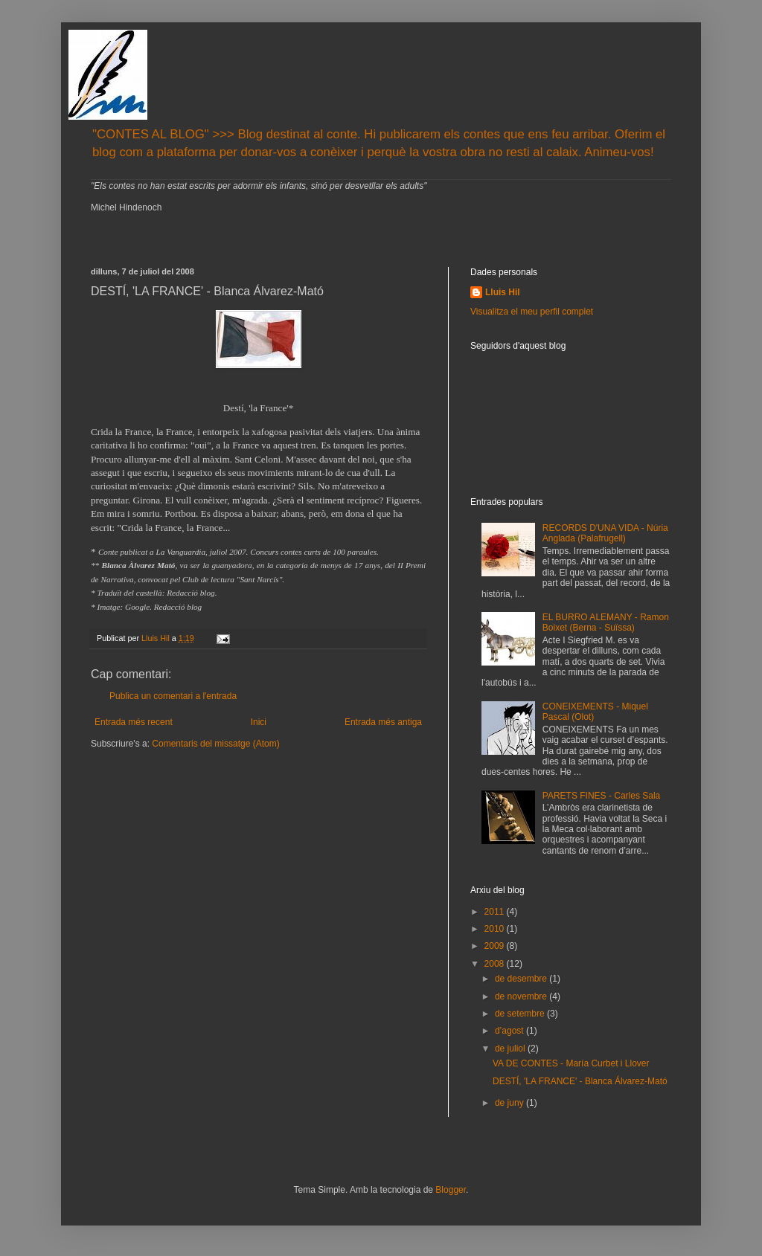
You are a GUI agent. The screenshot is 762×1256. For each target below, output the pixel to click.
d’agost (510, 1030)
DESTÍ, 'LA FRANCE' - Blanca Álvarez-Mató (580, 1081)
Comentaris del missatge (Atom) (215, 743)
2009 (495, 946)
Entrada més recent (134, 722)
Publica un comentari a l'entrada (173, 696)
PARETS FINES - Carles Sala (601, 795)
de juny (510, 1103)
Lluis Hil (502, 292)
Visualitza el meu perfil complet (531, 311)
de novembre (522, 996)
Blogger (450, 1190)
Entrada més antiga (383, 722)
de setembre (521, 1013)
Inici (258, 722)
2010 (495, 929)
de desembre (522, 978)
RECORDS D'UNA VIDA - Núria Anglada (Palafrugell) (605, 533)
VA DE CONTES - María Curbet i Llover (571, 1063)
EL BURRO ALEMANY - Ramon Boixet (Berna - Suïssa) (605, 622)
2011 (495, 911)
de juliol (511, 1048)
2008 (495, 964)
